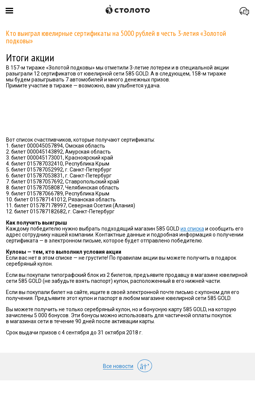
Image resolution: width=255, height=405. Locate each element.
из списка (192, 229)
